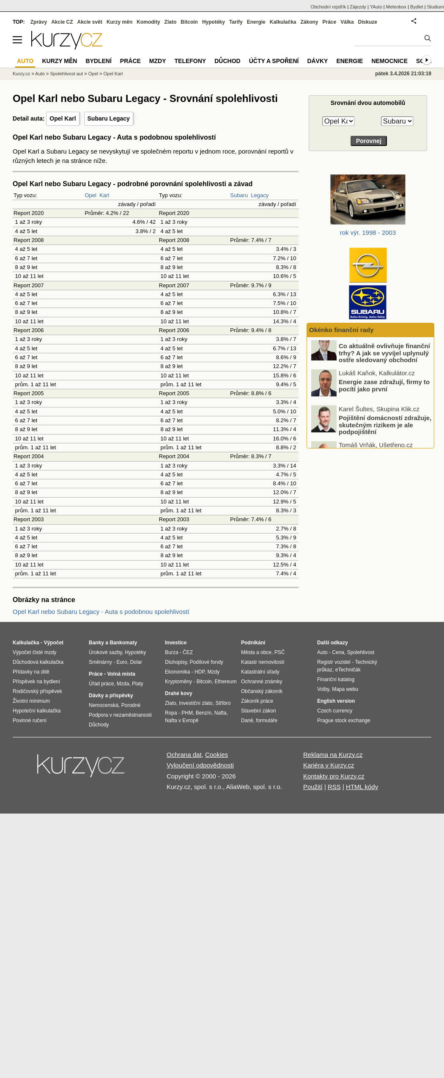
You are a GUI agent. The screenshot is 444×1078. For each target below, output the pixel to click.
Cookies (216, 754)
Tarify (236, 22)
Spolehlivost (361, 652)
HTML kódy (362, 786)
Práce (330, 22)
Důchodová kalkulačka (38, 662)
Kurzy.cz (21, 73)
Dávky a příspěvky (111, 695)
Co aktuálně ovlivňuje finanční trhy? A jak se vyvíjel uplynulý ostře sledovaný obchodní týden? (384, 364)
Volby (323, 689)
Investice (175, 643)
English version (336, 701)
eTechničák (348, 670)
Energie (256, 22)
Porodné (130, 705)
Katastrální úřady (260, 672)
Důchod (227, 61)
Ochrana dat (184, 754)
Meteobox (396, 6)
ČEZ (188, 652)
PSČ (279, 652)
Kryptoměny (178, 682)
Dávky (317, 61)
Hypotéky (213, 22)
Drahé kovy (178, 693)
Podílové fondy (206, 662)
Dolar (136, 662)
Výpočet (53, 643)
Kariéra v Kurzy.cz (328, 765)
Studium (435, 6)
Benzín (203, 713)
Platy (137, 684)
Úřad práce (101, 684)
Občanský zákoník (261, 691)
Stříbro (222, 703)
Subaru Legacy (109, 118)
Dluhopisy (176, 662)
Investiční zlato (195, 703)
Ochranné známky (261, 682)
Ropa (171, 713)
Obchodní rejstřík (328, 6)
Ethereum (225, 682)
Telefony (190, 61)
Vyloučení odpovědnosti (200, 765)
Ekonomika (177, 672)
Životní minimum (31, 701)
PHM (187, 713)
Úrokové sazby (105, 652)
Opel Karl (62, 118)
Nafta (220, 713)
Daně (247, 720)
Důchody (99, 725)
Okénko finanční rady (341, 329)
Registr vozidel (334, 662)
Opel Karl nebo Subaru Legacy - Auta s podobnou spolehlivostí (101, 611)
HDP (200, 672)
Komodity (148, 22)
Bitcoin (189, 22)
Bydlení (98, 61)
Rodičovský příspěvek (37, 691)
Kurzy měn (119, 22)
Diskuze (367, 22)
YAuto (376, 6)
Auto (40, 73)
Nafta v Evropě (181, 720)
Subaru (239, 195)
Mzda (123, 684)
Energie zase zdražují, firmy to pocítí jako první (384, 393)
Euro (121, 662)
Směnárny (100, 662)
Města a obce (256, 652)
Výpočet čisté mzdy (34, 652)
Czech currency (334, 711)
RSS (334, 786)
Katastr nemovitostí (263, 662)
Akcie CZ (62, 22)
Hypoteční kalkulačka (36, 711)
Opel (90, 195)
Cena (338, 652)
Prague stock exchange (343, 720)
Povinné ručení (30, 720)
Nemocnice (389, 61)
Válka (347, 22)
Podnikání (253, 643)
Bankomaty (123, 643)
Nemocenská (103, 705)
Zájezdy (358, 6)
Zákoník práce (257, 701)
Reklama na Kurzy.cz (333, 754)
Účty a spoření (274, 61)
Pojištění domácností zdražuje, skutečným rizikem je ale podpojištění (385, 432)
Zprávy (38, 22)
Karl (104, 195)
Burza (171, 652)
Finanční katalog (335, 679)
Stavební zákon (258, 711)
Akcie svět (89, 22)
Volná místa (121, 674)
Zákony (309, 22)
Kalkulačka (283, 22)
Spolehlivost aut (66, 73)
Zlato (170, 22)
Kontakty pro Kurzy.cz (334, 776)
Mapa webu (345, 689)
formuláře (266, 720)
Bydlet (416, 6)
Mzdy (157, 61)
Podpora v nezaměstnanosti (120, 715)
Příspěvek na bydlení (36, 682)
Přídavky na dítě (31, 672)
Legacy (260, 195)
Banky (96, 643)
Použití (313, 786)
